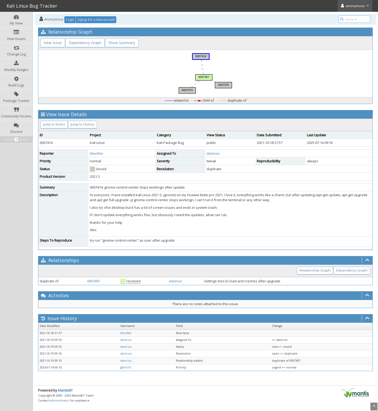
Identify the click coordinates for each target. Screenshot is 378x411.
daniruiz (213, 153)
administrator (59, 400)
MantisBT (65, 390)
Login (70, 19)
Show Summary (121, 42)
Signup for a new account (96, 19)
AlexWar (96, 153)
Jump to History (82, 124)
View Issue (53, 42)
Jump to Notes (54, 124)
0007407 (93, 281)
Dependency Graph (85, 42)
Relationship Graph (315, 270)
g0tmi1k (125, 367)
